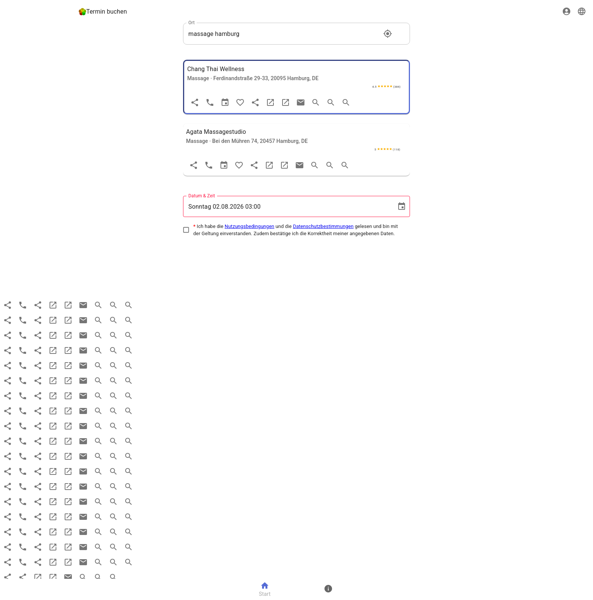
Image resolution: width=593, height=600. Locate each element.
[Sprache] (581, 11)
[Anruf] (209, 102)
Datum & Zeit (201, 195)
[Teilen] (194, 102)
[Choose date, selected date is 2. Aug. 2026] (401, 206)
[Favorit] (240, 102)
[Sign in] (566, 11)
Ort (191, 22)
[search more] (330, 102)
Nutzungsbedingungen (249, 226)
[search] (315, 102)
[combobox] (283, 33)
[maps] (285, 102)
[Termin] (225, 102)
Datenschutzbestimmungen (323, 226)
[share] (255, 102)
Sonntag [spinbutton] (199, 206)
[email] (300, 102)
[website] (270, 102)
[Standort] (387, 33)
